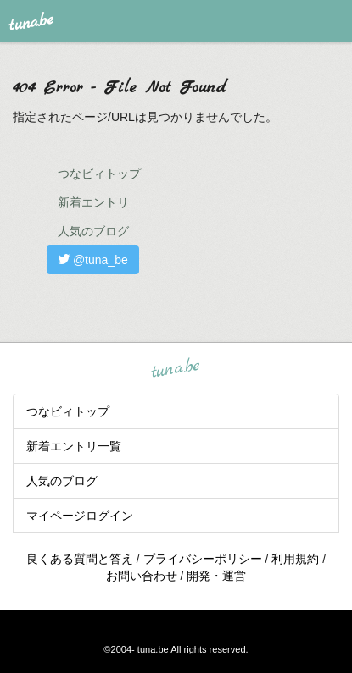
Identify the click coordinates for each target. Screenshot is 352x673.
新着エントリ (93, 202)
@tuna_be (93, 260)
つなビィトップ (99, 173)
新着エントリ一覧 (73, 446)
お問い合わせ (141, 575)
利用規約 (295, 558)
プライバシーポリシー (202, 558)
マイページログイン (79, 515)
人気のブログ (93, 231)
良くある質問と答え (79, 558)
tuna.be (175, 368)
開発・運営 (216, 575)
